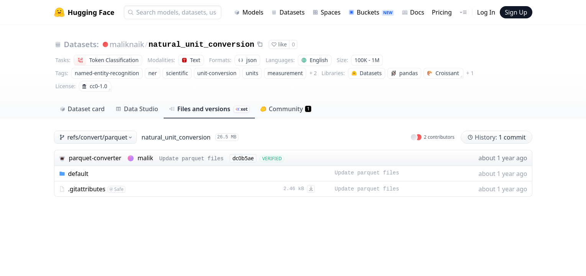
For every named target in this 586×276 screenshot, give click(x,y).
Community (285, 109)
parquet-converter (95, 158)
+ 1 (470, 73)
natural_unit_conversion (201, 44)
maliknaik (127, 44)
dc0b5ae (243, 158)
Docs (413, 12)
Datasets (288, 12)
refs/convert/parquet (96, 137)
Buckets (371, 12)
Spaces (326, 12)
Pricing (442, 12)
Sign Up (516, 12)
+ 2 (313, 73)
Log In (486, 12)
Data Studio (136, 109)
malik (145, 158)
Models (248, 12)
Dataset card (82, 109)
